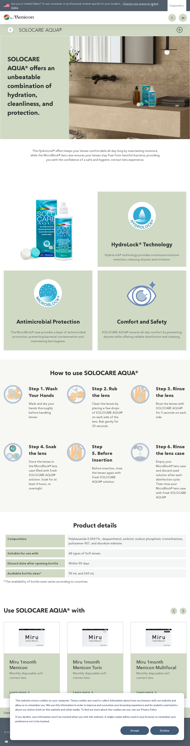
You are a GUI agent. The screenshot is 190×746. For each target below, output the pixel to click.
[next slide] (183, 611)
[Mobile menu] (183, 18)
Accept (134, 730)
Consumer (10, 713)
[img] (129, 87)
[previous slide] (174, 611)
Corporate (176, 5)
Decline (164, 730)
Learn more (19, 692)
